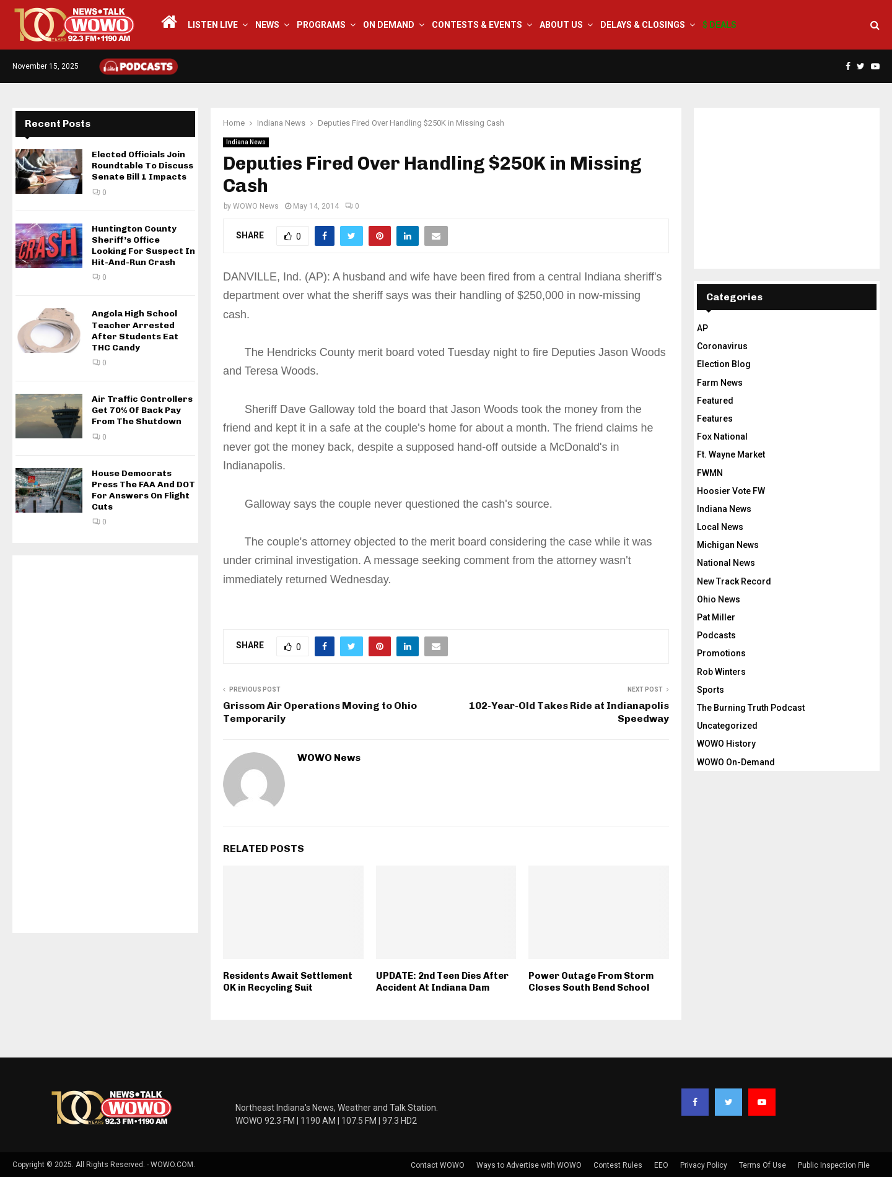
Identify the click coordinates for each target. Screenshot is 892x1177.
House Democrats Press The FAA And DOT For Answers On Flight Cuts (143, 490)
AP (702, 328)
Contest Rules (617, 1165)
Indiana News (246, 142)
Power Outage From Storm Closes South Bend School (591, 982)
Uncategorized (727, 726)
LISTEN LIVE (213, 25)
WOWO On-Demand (736, 762)
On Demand (388, 25)
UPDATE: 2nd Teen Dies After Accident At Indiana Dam (442, 982)
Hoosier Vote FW (731, 491)
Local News (720, 527)
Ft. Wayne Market (731, 454)
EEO (661, 1165)
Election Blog (724, 364)
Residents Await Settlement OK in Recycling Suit (287, 982)
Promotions (721, 653)
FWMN (710, 473)
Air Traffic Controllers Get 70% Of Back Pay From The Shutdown (142, 410)
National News (726, 563)
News (267, 25)
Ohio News (718, 599)
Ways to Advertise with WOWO (529, 1165)
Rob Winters (721, 672)
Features (715, 418)
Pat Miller (716, 617)
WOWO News (256, 206)
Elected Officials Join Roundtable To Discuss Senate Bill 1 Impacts (142, 165)
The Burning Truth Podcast (751, 708)
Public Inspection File (834, 1165)
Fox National (722, 436)
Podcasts (716, 635)
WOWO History (726, 744)
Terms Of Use (762, 1165)
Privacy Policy (703, 1165)
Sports (710, 690)
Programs (321, 25)
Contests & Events (477, 25)
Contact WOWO (438, 1165)
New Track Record (734, 581)
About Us (561, 25)
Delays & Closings (642, 25)
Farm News (720, 383)
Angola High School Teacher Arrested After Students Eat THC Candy (135, 330)
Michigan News (728, 545)
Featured (715, 401)
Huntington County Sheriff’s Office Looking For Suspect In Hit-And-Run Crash (143, 246)
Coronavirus (722, 346)
